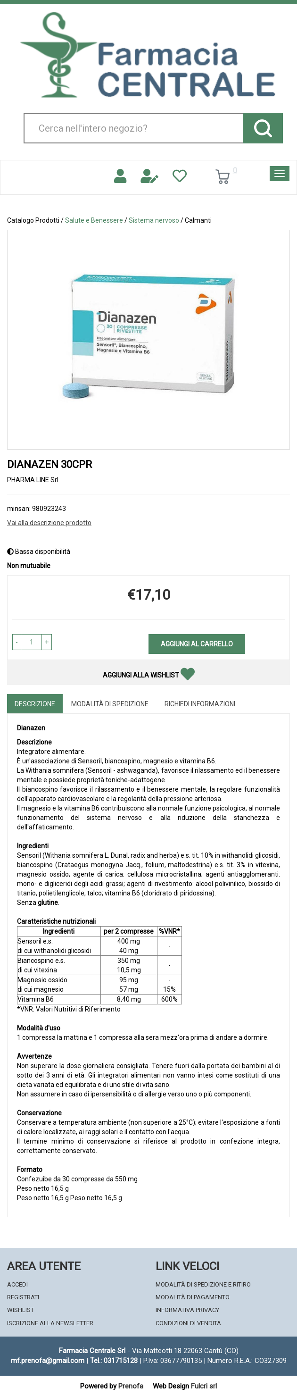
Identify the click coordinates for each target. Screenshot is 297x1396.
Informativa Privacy (187, 1309)
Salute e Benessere (94, 220)
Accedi (17, 1284)
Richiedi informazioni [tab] (200, 704)
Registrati (23, 1297)
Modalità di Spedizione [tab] (109, 704)
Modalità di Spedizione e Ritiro (203, 1284)
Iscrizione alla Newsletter (50, 1323)
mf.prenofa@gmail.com (47, 1360)
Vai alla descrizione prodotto (49, 523)
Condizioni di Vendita (188, 1323)
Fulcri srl (204, 1386)
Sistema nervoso (154, 220)
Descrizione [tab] (35, 704)
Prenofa (130, 1386)
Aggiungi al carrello (197, 644)
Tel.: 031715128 (114, 1360)
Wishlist (20, 1309)
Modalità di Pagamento (193, 1297)
